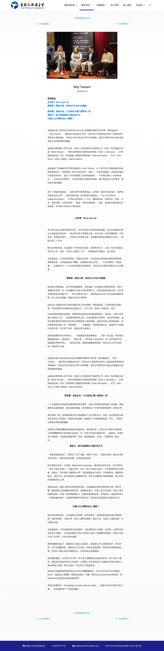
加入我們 (115, 5)
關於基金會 (70, 5)
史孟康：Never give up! (58, 102)
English (139, 5)
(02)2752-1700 (59, 646)
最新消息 (85, 5)
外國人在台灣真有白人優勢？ (61, 118)
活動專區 (100, 5)
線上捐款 (127, 5)
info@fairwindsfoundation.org (86, 646)
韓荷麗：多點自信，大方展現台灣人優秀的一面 (69, 111)
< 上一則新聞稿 (42, 24)
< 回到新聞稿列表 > (82, 18)
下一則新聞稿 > (122, 24)
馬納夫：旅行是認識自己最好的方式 (64, 115)
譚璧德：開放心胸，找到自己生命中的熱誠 (67, 106)
